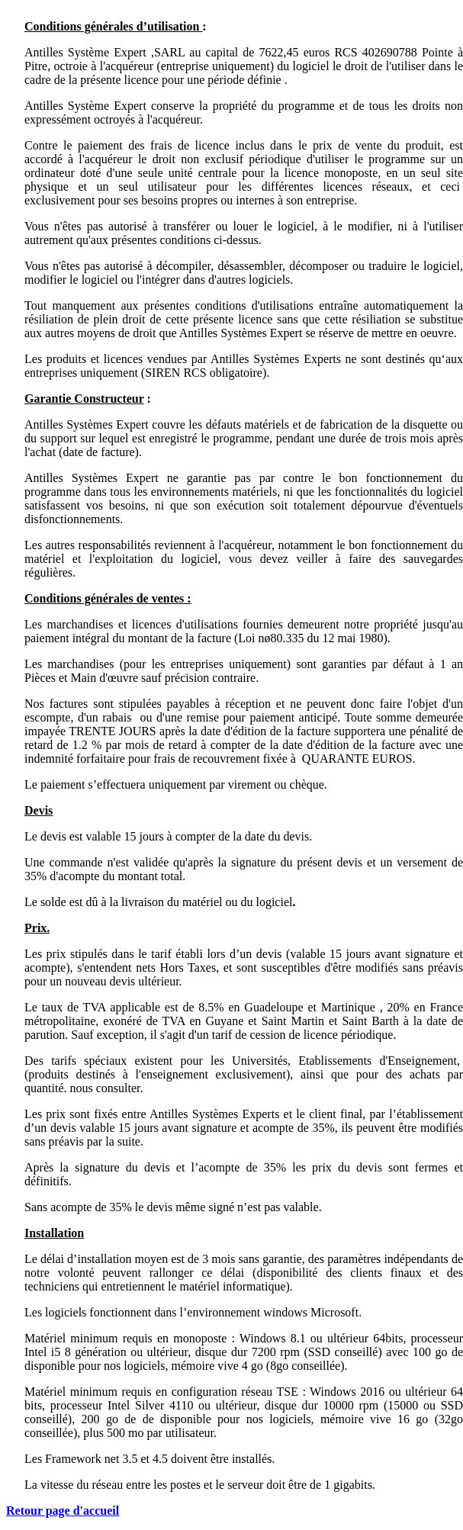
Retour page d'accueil (62, 1510)
